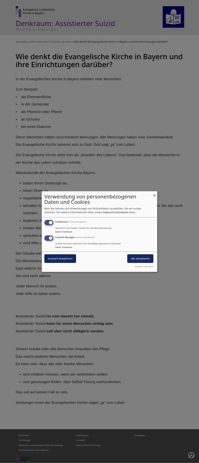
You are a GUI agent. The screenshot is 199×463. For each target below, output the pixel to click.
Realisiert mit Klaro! (144, 266)
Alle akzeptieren (140, 258)
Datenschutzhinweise (115, 212)
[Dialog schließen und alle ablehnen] (154, 193)
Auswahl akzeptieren (60, 258)
